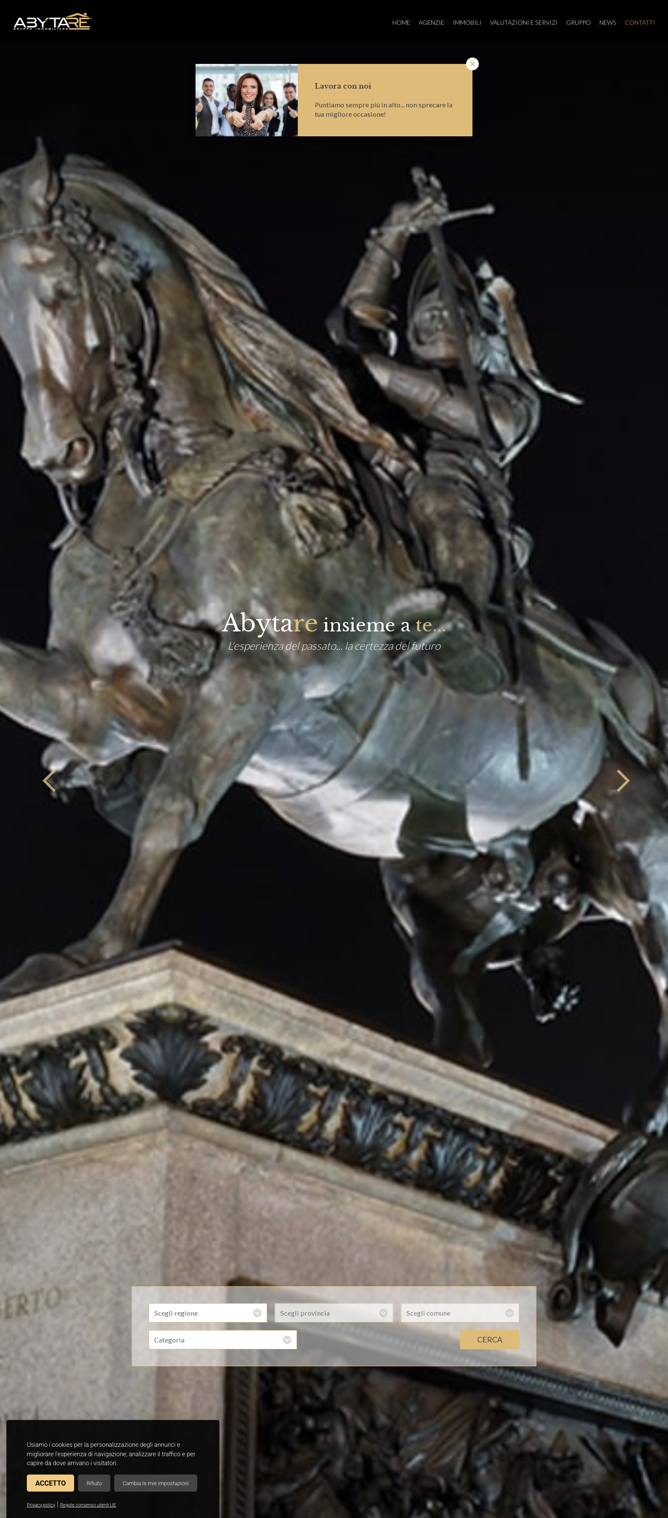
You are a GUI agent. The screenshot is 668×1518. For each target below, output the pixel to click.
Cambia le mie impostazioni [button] (156, 1483)
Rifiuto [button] (94, 1483)
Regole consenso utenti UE (88, 1505)
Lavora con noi (343, 86)
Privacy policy (41, 1505)
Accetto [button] (50, 1483)
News (607, 22)
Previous (47, 780)
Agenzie (431, 22)
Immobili (467, 22)
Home (401, 22)
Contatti (640, 22)
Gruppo (578, 22)
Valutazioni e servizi (524, 22)
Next (621, 780)
